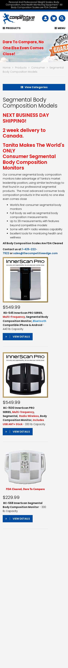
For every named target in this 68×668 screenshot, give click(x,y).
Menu (61, 28)
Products (13, 28)
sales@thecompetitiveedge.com (35, 253)
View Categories (34, 87)
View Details (17, 336)
